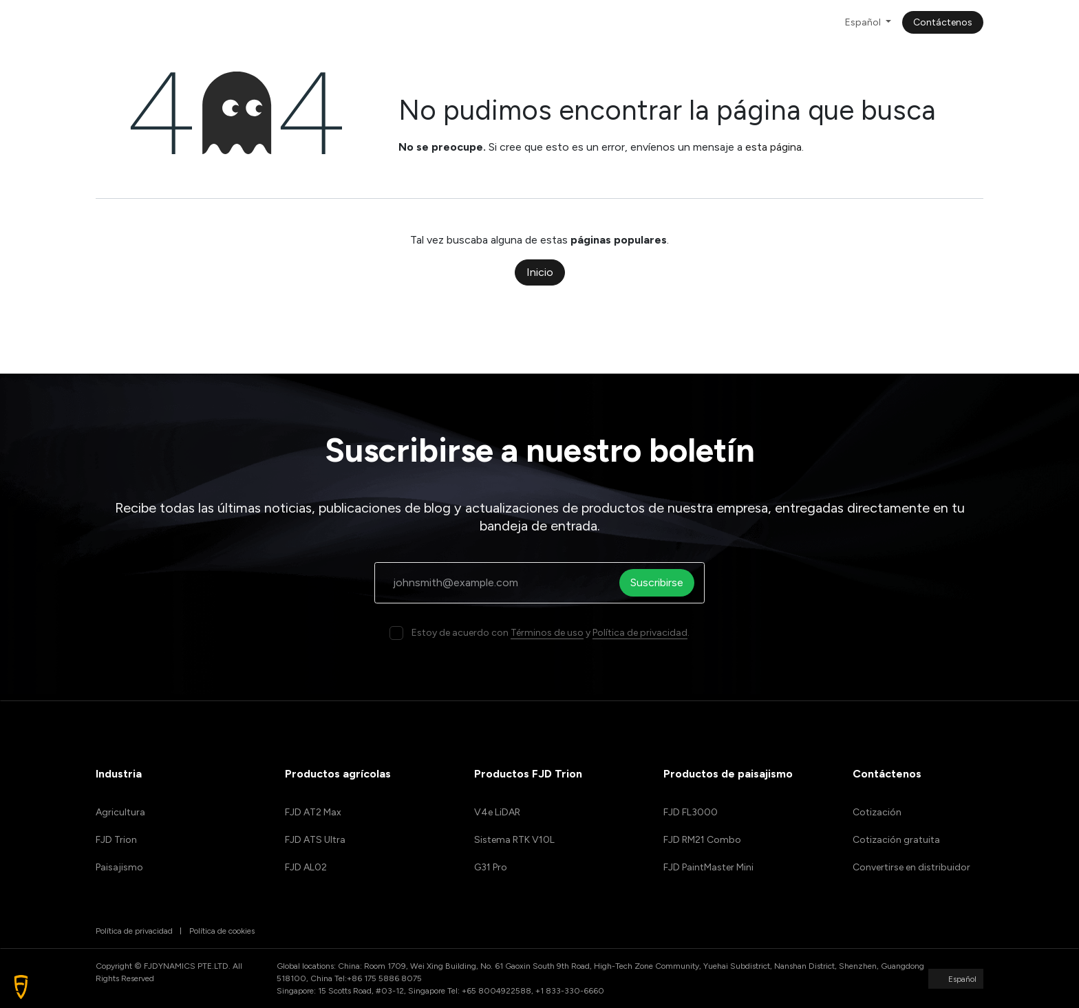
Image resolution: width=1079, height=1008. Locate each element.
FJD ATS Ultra (315, 840)
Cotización (877, 812)
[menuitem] (262, 22)
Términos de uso (547, 633)
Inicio (539, 272)
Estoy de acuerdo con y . (551, 633)
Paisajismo (119, 867)
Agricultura (120, 812)
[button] (21, 987)
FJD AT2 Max (313, 812)
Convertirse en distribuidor (911, 867)
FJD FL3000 (690, 812)
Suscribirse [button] (660, 582)
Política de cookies (222, 931)
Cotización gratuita (896, 840)
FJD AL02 (306, 867)
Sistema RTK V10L (514, 840)
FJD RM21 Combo (702, 840)
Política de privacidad (639, 633)
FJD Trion (116, 840)
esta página (773, 146)
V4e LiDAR (497, 812)
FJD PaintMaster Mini (708, 867)
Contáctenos (942, 22)
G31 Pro (490, 867)
